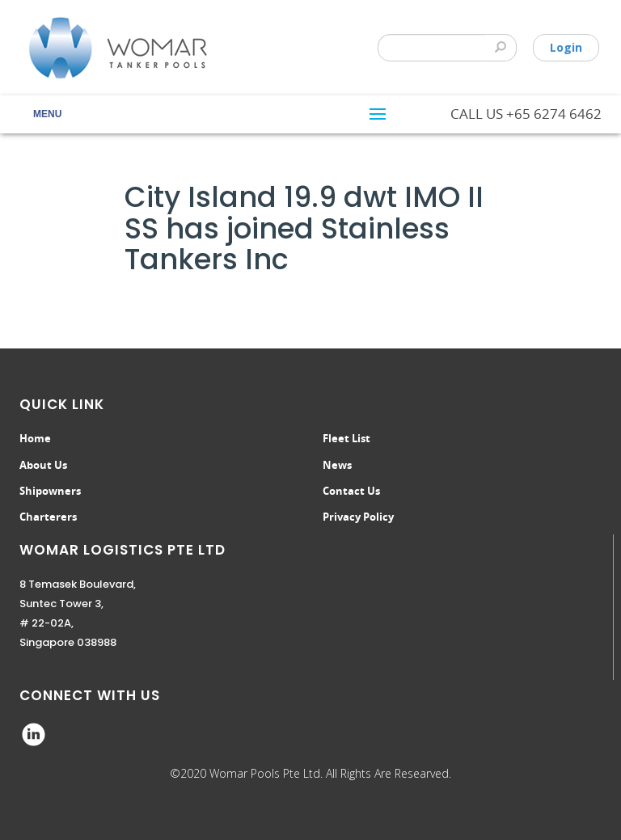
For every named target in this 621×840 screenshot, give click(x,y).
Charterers (48, 516)
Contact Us (351, 490)
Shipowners (50, 490)
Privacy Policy (358, 516)
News (337, 465)
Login (566, 47)
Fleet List (346, 438)
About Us (43, 465)
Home (35, 438)
